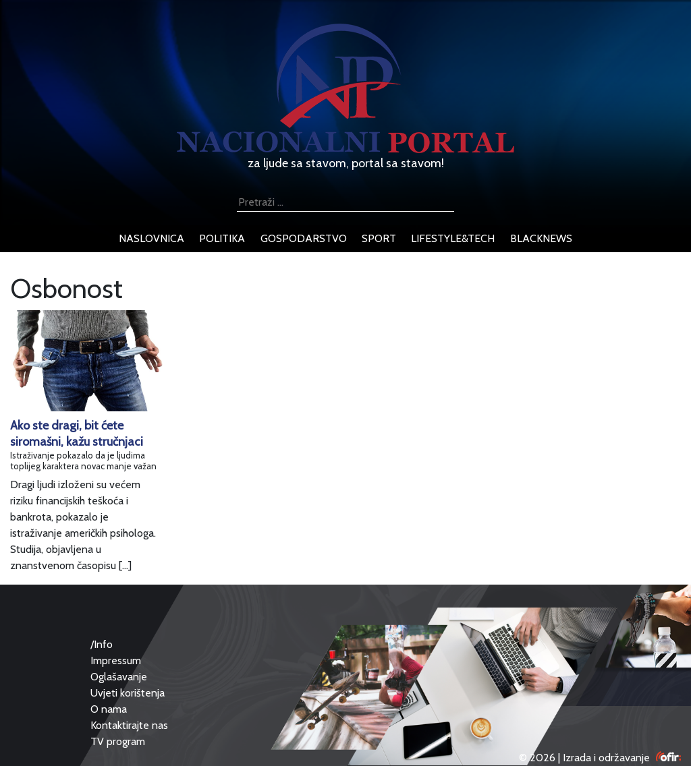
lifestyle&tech (453, 238)
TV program (117, 741)
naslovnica (151, 238)
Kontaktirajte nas (129, 725)
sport (379, 238)
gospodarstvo (303, 238)
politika (222, 238)
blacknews (541, 238)
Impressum (115, 660)
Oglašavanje (118, 676)
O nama (108, 709)
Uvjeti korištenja (127, 692)
